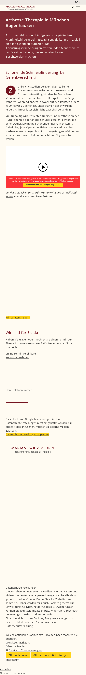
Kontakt (10, 478)
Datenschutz (13, 568)
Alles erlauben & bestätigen (50, 655)
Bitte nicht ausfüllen (18, 395)
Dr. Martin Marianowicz (42, 192)
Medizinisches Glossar (19, 561)
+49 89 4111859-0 (18, 494)
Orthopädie (12, 466)
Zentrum (11, 462)
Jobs (8, 557)
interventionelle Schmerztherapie (26, 299)
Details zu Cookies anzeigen (25, 650)
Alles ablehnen (17, 655)
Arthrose (20, 109)
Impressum (12, 564)
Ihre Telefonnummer (18, 385)
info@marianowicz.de (21, 502)
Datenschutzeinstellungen (21, 572)
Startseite (11, 458)
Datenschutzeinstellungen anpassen (43, 185)
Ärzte (9, 474)
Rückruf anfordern (20, 405)
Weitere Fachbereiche (18, 470)
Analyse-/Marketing (18, 642)
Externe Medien (16, 646)
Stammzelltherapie (62, 303)
